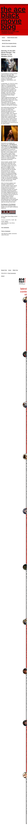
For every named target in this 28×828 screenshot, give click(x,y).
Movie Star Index (6, 40)
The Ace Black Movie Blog (13, 18)
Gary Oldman (12, 223)
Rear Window (13, 147)
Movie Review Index (12, 37)
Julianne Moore (4, 224)
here (4, 217)
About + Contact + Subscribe (9, 46)
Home (3, 37)
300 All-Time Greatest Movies (9, 43)
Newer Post (4, 270)
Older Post (15, 270)
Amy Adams (6, 223)
